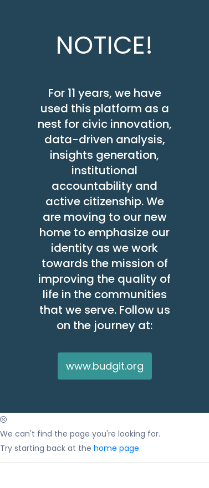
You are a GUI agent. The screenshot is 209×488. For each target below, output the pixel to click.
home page (116, 448)
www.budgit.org (105, 366)
